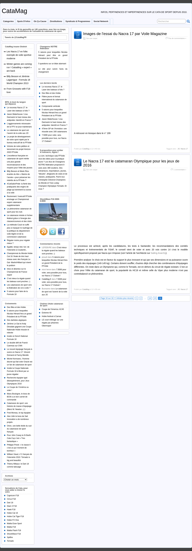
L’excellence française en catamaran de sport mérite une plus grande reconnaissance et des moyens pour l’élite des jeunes (19, 162)
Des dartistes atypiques (17, 320)
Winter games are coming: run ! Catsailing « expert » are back (19, 67)
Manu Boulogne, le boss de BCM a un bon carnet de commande (18, 397)
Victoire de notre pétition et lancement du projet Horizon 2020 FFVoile (18, 149)
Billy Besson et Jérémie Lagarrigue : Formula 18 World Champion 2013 (18, 80)
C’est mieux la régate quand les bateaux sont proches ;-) (54, 250)
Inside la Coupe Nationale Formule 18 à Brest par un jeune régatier (18, 371)
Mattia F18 (11, 527)
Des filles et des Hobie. (16, 307)
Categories (8, 21)
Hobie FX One (13, 520)
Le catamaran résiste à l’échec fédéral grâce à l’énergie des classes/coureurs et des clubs (20, 218)
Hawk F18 (11, 509)
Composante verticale (51, 106)
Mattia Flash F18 (14, 530)
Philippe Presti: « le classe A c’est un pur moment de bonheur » (18, 448)
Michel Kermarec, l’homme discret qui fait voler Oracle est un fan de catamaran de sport (19, 362)
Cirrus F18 (11, 499)
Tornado (10, 541)
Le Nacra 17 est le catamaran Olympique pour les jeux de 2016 (131, 163)
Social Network (101, 21)
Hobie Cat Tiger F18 (15, 516)
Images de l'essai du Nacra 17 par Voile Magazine (125, 34)
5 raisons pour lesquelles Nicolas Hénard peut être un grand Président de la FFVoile (52, 55)
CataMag (14, 10)
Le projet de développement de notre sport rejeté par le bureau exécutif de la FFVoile (19, 140)
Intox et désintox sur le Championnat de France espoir (17, 272)
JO (179, 149)
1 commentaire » (180, 170)
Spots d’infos (23, 21)
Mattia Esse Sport (14, 523)
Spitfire (10, 537)
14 (150, 298)
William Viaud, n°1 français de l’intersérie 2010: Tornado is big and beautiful (19, 457)
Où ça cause (40, 21)
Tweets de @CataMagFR (15, 37)
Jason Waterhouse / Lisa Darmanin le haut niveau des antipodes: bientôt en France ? (19, 117)
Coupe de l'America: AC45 (53, 309)
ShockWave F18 (14, 534)
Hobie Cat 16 (12, 513)
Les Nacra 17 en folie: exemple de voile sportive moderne (19, 55)
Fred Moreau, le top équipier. (19, 413)
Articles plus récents (124, 298)
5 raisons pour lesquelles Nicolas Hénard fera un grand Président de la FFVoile (19, 314)
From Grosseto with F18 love (18, 90)
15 (155, 298)
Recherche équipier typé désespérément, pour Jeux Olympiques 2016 (18, 381)
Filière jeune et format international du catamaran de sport (54, 99)
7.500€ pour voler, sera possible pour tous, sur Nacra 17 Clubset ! (54, 138)
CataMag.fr (46, 279)
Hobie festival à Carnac (51, 316)
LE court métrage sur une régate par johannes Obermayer (52, 323)
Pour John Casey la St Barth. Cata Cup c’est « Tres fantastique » (19, 438)
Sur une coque (91, 38)
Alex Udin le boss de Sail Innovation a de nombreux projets (18, 419)
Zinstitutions (56, 21)
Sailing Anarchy (158, 253)
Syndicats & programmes (78, 21)
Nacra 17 (184, 149)
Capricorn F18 (13, 495)
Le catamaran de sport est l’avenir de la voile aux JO (54, 292)
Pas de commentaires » (177, 38)
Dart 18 (10, 503)
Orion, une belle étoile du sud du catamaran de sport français (19, 429)
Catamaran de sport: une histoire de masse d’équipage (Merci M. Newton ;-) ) (19, 406)
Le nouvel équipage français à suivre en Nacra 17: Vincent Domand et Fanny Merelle (19, 352)
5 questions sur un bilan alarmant (52, 64)
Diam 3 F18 (12, 506)
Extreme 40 (46, 313)
